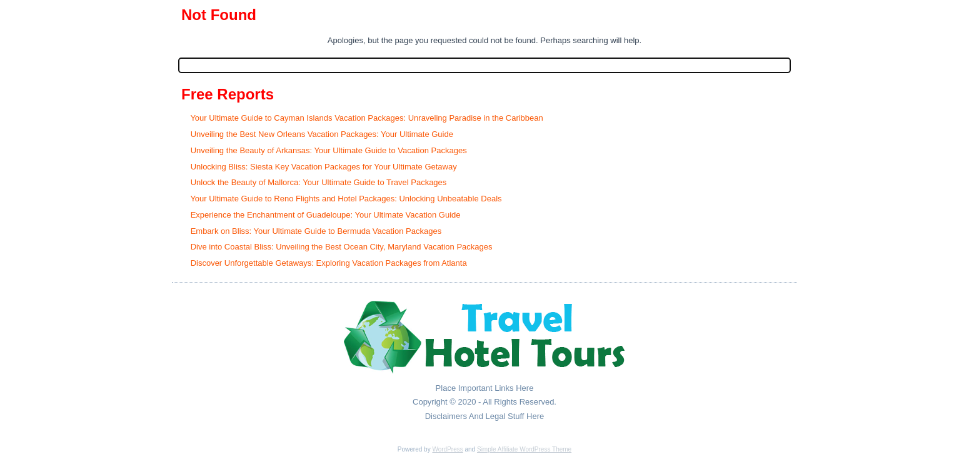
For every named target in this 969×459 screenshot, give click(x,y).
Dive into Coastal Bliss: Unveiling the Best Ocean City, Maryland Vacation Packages (342, 246)
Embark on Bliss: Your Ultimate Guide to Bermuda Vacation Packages (316, 231)
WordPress (447, 449)
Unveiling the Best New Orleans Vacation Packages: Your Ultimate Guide (322, 134)
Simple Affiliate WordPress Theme (524, 449)
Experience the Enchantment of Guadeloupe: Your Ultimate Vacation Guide (326, 214)
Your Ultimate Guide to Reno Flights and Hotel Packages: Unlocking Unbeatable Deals (345, 198)
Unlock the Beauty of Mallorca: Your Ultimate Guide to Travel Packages (319, 182)
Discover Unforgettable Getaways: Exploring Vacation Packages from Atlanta (329, 263)
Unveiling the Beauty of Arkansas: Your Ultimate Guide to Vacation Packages (329, 150)
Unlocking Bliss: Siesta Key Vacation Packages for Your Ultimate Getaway (324, 166)
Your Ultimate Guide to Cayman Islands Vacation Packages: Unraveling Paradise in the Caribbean (366, 118)
